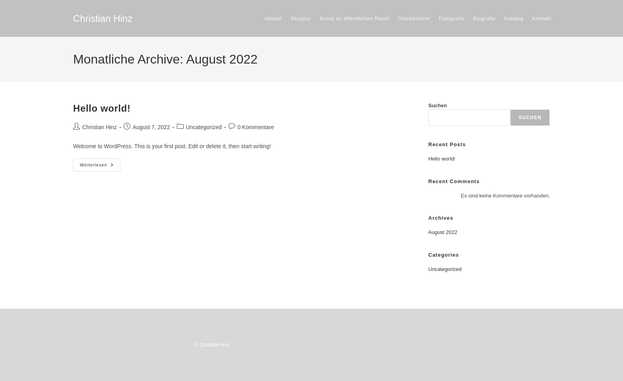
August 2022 (442, 232)
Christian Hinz (102, 18)
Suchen (437, 105)
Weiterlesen (100, 167)
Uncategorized (204, 127)
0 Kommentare (256, 127)
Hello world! (102, 108)
